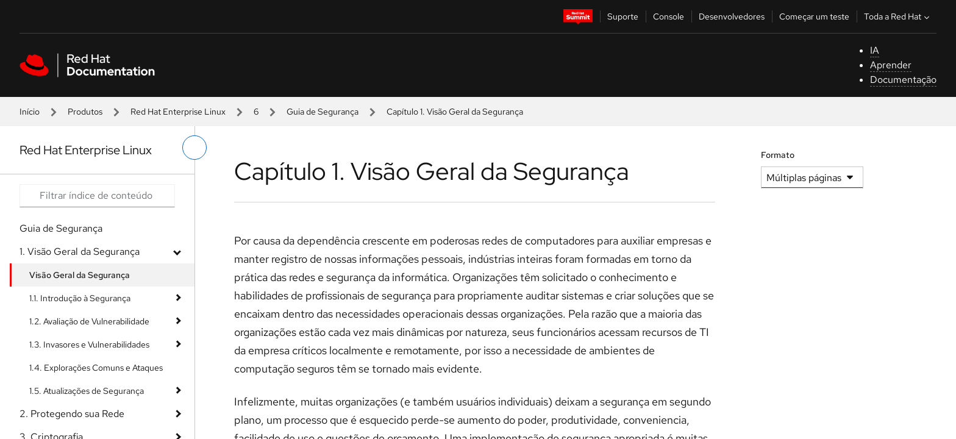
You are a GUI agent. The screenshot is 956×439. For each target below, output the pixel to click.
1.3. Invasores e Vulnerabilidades (89, 344)
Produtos (85, 111)
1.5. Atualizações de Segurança (86, 390)
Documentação (903, 79)
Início (30, 111)
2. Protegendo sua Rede (72, 413)
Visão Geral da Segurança (79, 274)
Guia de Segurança (322, 111)
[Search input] (97, 195)
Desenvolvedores (732, 16)
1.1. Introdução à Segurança (79, 298)
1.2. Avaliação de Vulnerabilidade (89, 321)
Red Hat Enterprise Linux (178, 111)
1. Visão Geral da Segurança (80, 251)
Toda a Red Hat (898, 16)
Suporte (622, 16)
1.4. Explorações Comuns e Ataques (96, 367)
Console (668, 16)
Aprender (890, 65)
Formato (777, 154)
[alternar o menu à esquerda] (194, 147)
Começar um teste (814, 16)
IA (874, 50)
